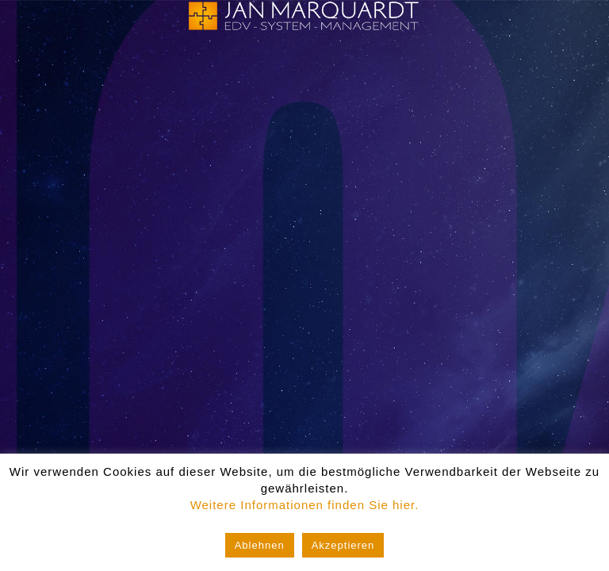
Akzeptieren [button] (343, 545)
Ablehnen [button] (260, 545)
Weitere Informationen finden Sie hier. (304, 505)
